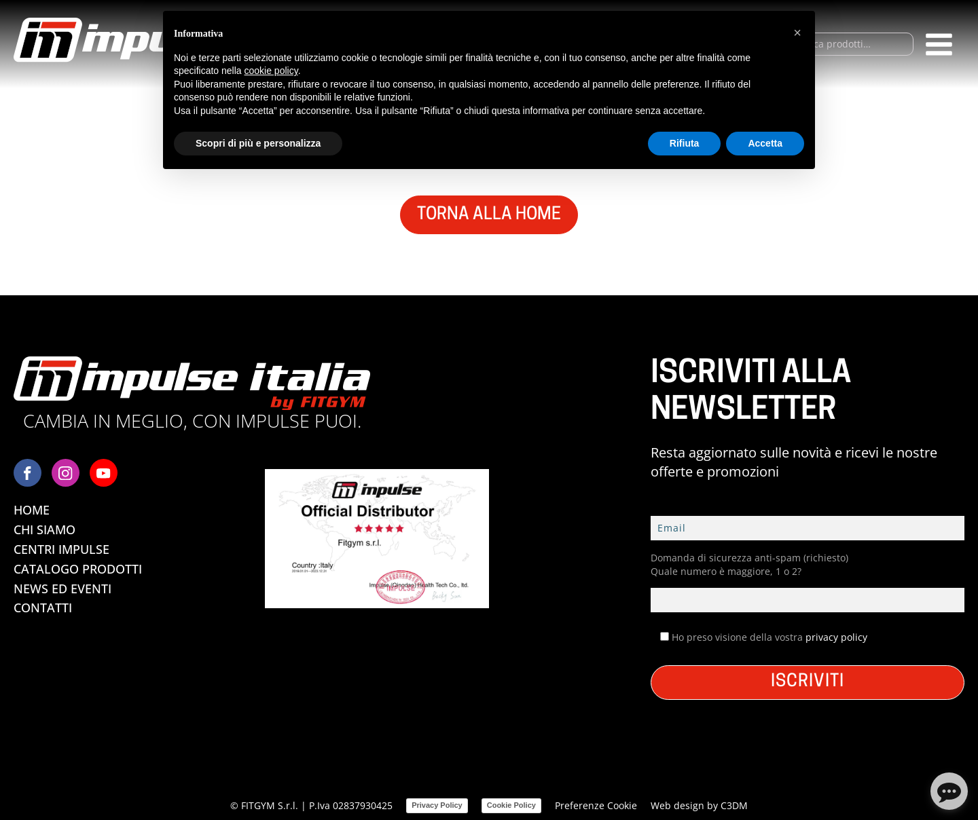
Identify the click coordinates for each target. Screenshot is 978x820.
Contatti (43, 607)
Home (32, 510)
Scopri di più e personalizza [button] (258, 143)
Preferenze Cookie (596, 805)
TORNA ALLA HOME (489, 214)
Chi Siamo (44, 529)
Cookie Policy (511, 805)
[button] (797, 32)
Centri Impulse (61, 549)
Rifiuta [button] (685, 143)
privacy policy (836, 637)
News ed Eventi (62, 588)
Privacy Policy (437, 805)
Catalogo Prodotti (78, 569)
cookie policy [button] (271, 70)
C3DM (734, 805)
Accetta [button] (765, 143)
